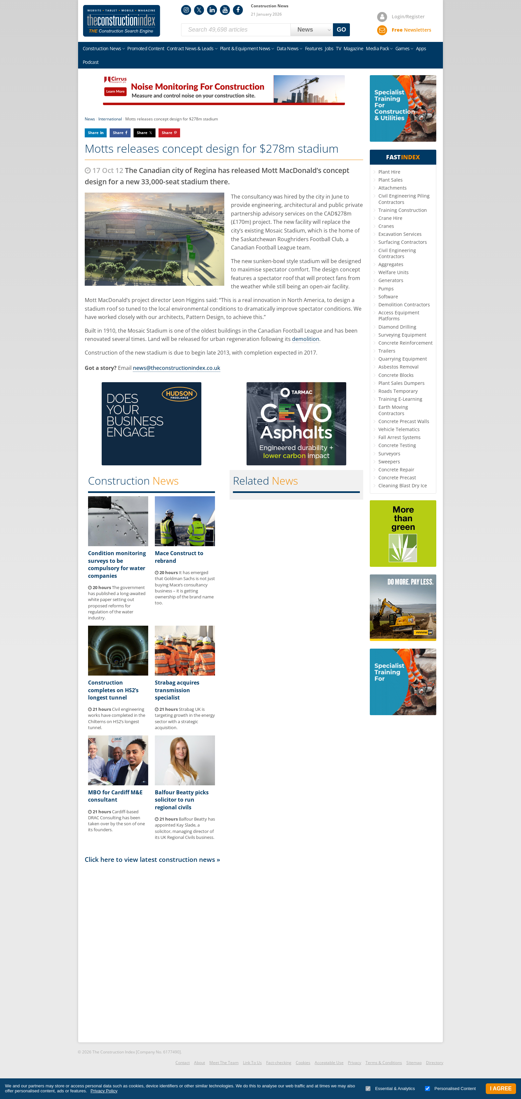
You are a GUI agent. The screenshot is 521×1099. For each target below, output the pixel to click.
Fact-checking (278, 1062)
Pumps (386, 288)
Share (93, 132)
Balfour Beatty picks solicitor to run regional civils (182, 800)
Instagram (186, 10)
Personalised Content (450, 1088)
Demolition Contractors (404, 304)
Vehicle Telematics (399, 429)
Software (388, 296)
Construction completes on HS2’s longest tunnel (113, 690)
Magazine (353, 48)
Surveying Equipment (402, 335)
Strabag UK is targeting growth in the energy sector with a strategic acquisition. (185, 718)
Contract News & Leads (190, 48)
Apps (421, 48)
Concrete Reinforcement (405, 343)
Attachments (392, 188)
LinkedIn (212, 10)
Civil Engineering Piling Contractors (404, 199)
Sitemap (414, 1062)
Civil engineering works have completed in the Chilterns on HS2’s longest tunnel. (116, 718)
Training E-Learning (400, 399)
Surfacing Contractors (402, 242)
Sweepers (389, 461)
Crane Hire (390, 218)
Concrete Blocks (396, 375)
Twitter (199, 10)
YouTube (225, 10)
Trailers (386, 351)
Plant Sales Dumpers (401, 383)
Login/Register (408, 16)
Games (402, 48)
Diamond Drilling (397, 327)
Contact (182, 1062)
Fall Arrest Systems (399, 437)
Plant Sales (390, 180)
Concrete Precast (397, 477)
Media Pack (377, 48)
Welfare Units (393, 272)
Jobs (329, 48)
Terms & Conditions (383, 1062)
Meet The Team (224, 1062)
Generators (390, 280)
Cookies (303, 1062)
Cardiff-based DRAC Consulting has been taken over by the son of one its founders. (116, 821)
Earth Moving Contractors (393, 410)
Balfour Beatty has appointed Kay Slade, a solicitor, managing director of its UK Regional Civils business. (185, 828)
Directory (434, 1062)
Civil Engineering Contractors (397, 253)
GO (341, 29)
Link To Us (252, 1062)
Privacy (354, 1062)
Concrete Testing (397, 445)
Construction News (102, 48)
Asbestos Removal (398, 367)
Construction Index (121, 21)
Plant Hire (389, 172)
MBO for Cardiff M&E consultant (115, 796)
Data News (288, 48)
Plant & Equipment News (245, 48)
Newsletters (411, 30)
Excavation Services (400, 234)
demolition (305, 339)
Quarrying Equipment (402, 359)
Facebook (238, 10)
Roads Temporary (398, 391)
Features (313, 48)
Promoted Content (145, 48)
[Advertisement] (224, 952)
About (199, 1062)
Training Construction (402, 210)
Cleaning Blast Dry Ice (402, 485)
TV (338, 48)
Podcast (90, 62)
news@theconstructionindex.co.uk (176, 368)
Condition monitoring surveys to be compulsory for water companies (117, 564)
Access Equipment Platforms (398, 315)
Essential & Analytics (390, 1088)
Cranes (386, 226)
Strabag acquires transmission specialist (177, 690)
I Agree (501, 1088)
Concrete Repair (396, 469)
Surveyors (389, 453)
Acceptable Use (329, 1062)
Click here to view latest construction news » (152, 859)
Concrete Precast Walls (403, 421)
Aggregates (390, 264)
